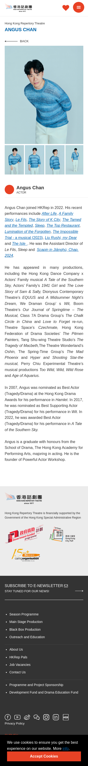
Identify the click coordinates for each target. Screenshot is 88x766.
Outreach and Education (27, 637)
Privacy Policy (15, 723)
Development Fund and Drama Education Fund (43, 692)
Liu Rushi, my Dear (61, 238)
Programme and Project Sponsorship (36, 685)
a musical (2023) (29, 238)
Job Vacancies (20, 665)
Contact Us (17, 672)
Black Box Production (25, 629)
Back (17, 41)
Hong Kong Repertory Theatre (25, 23)
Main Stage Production (26, 622)
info (66, 749)
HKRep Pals (18, 657)
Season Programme (24, 614)
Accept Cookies (44, 756)
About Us (16, 649)
